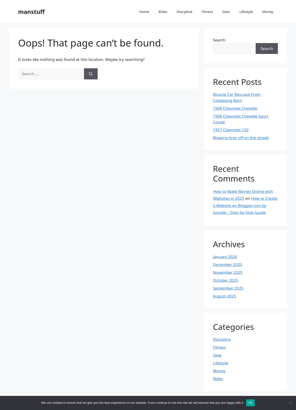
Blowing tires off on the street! (241, 137)
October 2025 (225, 280)
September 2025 (228, 288)
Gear (226, 11)
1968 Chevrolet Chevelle (235, 108)
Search (219, 40)
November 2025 (227, 272)
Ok (250, 402)
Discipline (184, 11)
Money (267, 11)
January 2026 (225, 256)
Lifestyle (246, 11)
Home (144, 11)
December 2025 (227, 264)
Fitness (207, 11)
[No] (290, 403)
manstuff (31, 12)
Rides (162, 11)
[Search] (91, 73)
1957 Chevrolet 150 (230, 129)
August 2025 (224, 296)
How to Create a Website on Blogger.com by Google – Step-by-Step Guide (245, 205)
